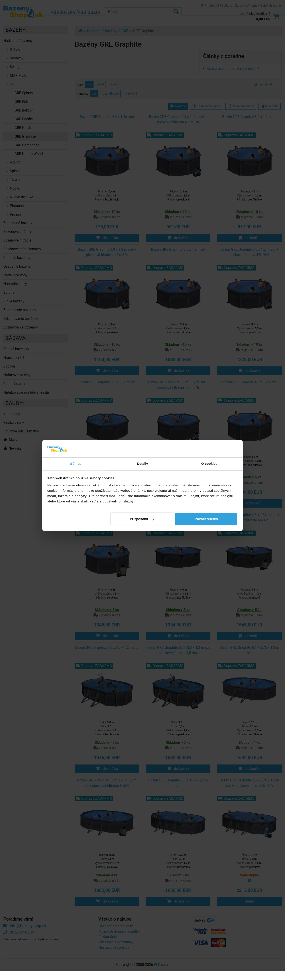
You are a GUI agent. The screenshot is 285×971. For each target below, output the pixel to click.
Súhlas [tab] (75, 463)
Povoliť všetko (206, 519)
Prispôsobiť (142, 519)
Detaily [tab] (142, 463)
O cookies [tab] (209, 463)
